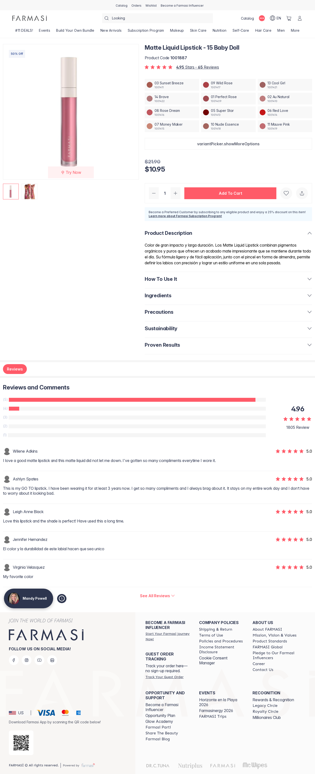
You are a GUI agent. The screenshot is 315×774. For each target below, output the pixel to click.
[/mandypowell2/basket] (289, 18)
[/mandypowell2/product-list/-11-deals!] (24, 32)
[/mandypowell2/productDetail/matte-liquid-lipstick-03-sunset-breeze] (172, 85)
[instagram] (27, 660)
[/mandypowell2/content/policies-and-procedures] (221, 641)
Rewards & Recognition (273, 699)
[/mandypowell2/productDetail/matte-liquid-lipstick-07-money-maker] (172, 126)
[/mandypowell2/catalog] (121, 5)
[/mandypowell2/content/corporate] (267, 647)
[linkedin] (52, 660)
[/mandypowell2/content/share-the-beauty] (161, 733)
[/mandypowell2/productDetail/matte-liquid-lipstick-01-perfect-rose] (228, 98)
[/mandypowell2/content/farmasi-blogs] (157, 739)
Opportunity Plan (160, 715)
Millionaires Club (266, 717)
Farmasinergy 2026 (216, 710)
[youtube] (39, 660)
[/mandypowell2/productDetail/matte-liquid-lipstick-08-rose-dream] (172, 112)
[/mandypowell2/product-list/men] (281, 32)
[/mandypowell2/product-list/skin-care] (198, 32)
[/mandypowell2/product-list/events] (44, 32)
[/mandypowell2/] (29, 18)
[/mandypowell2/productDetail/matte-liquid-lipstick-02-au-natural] (285, 98)
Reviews (15, 369)
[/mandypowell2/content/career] (258, 663)
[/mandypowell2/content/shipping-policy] (215, 629)
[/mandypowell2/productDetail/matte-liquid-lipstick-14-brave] (172, 98)
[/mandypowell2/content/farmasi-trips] (212, 716)
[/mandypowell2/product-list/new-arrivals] (111, 32)
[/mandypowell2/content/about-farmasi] (267, 629)
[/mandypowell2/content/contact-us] (262, 669)
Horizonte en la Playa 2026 (218, 702)
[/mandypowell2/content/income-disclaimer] (221, 650)
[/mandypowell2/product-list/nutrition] (220, 32)
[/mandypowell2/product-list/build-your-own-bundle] (75, 32)
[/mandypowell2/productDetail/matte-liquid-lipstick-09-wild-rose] (228, 85)
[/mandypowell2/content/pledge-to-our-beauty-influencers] (274, 655)
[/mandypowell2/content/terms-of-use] (211, 635)
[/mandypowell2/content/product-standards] (269, 641)
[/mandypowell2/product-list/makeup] (177, 32)
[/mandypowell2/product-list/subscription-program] (146, 32)
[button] (228, 144)
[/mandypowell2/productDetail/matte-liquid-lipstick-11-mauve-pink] (285, 126)
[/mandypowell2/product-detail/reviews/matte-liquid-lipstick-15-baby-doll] (157, 595)
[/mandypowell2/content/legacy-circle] (264, 705)
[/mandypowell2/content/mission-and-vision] (274, 635)
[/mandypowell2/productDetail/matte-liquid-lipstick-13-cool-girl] (285, 85)
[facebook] (14, 660)
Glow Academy (159, 721)
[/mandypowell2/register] (136, 5)
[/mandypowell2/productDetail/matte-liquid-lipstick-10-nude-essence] (228, 126)
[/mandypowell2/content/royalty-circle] (265, 711)
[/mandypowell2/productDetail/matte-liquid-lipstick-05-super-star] (228, 112)
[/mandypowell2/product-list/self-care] (241, 32)
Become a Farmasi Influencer (161, 707)
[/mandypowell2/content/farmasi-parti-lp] (158, 727)
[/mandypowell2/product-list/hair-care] (263, 32)
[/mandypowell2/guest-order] (164, 677)
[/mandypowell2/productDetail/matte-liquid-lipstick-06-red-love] (285, 112)
